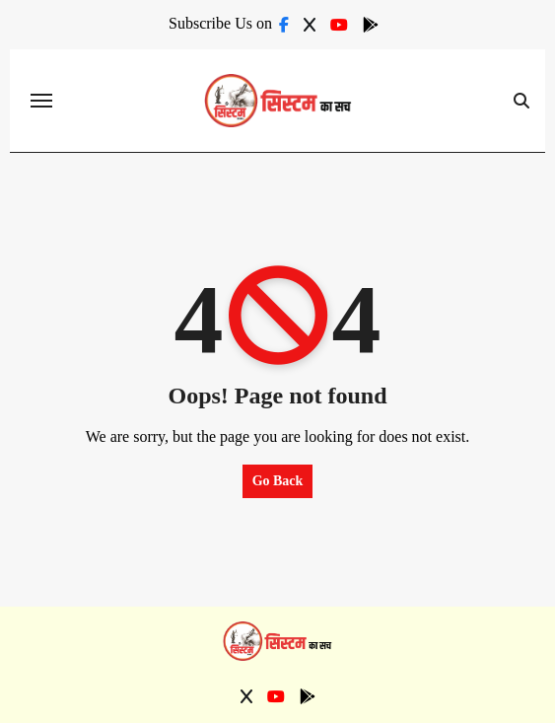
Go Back (278, 480)
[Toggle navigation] (41, 100)
